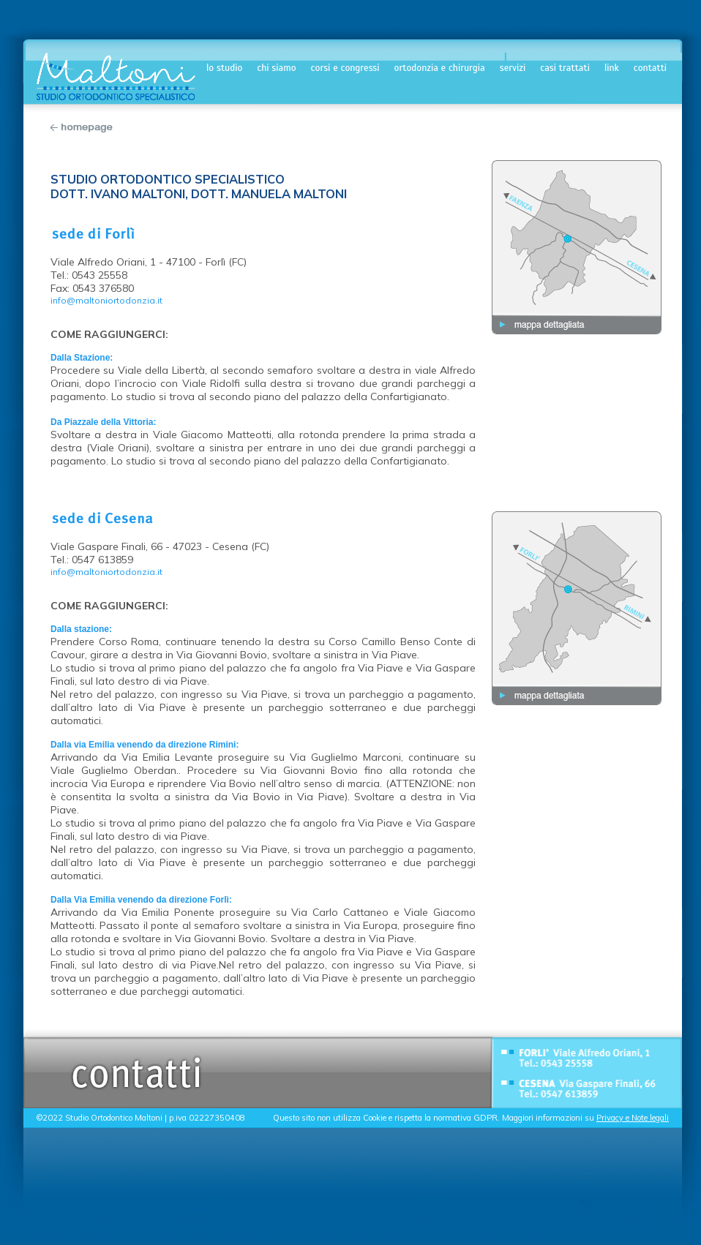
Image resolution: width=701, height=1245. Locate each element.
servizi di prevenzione (331, 1235)
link (611, 68)
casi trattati (565, 68)
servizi (513, 68)
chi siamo (276, 68)
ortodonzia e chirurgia (439, 68)
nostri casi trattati (410, 1235)
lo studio (224, 68)
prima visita (183, 1235)
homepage (521, 1235)
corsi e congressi (345, 68)
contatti (650, 68)
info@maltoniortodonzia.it (106, 300)
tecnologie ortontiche (248, 1235)
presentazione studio (74, 1235)
